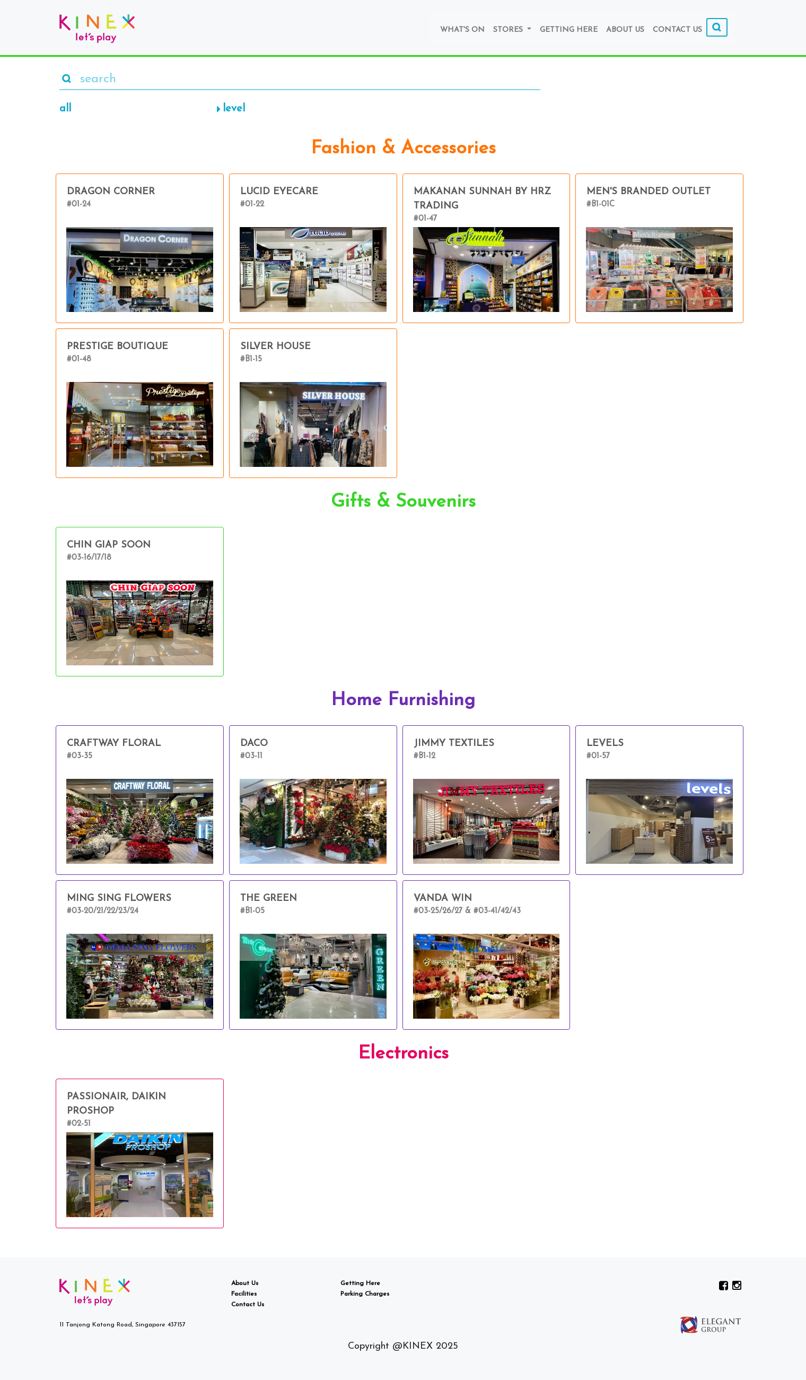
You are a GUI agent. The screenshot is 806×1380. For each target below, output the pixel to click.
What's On (462, 30)
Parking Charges (364, 1294)
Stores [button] (509, 30)
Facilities (244, 1294)
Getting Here (569, 30)
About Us (625, 30)
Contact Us (677, 30)
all (65, 108)
